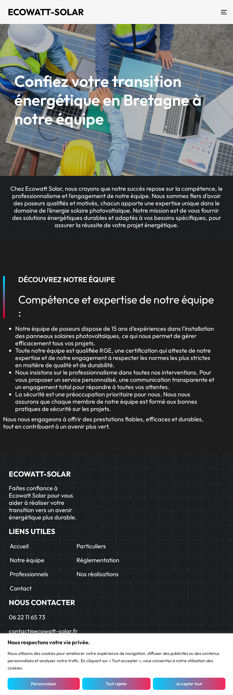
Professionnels (29, 574)
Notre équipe (27, 560)
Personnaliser (43, 683)
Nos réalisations (97, 574)
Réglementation (97, 560)
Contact (21, 588)
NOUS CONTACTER (42, 602)
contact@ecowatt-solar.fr (43, 631)
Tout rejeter (116, 683)
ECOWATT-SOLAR (40, 473)
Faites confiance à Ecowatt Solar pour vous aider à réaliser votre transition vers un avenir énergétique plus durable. (43, 502)
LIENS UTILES (32, 531)
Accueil (19, 546)
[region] (116, 664)
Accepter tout (189, 683)
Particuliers (91, 546)
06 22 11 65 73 (27, 617)
